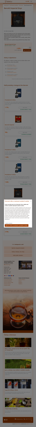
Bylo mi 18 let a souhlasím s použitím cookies (17, 225)
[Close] (31, 201)
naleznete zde (7, 219)
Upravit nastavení (8, 223)
